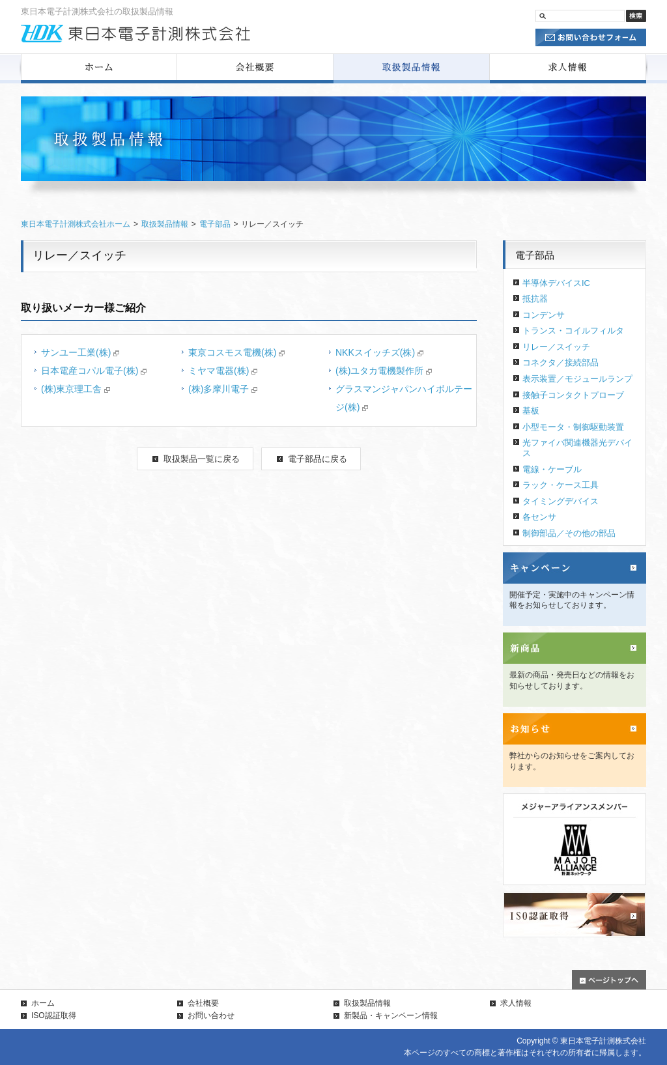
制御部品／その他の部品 (569, 533)
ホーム (43, 1003)
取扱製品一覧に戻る (201, 459)
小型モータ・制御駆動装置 (573, 427)
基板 (530, 411)
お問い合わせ (211, 1015)
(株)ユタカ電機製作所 (383, 370)
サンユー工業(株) (80, 352)
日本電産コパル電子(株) (94, 370)
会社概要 (203, 1003)
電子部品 (215, 224)
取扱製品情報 (164, 224)
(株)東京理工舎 (75, 389)
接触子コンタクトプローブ (573, 395)
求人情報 (516, 1003)
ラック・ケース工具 (560, 485)
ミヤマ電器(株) (222, 370)
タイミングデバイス (560, 501)
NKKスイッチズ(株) (379, 352)
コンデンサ (543, 315)
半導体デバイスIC (556, 283)
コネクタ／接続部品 (560, 362)
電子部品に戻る (317, 459)
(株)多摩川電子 (222, 389)
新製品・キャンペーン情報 (391, 1015)
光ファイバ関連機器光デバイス (577, 448)
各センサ (539, 517)
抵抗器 (535, 299)
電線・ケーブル (552, 469)
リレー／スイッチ (556, 347)
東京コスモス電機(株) (236, 352)
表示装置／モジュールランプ (577, 379)
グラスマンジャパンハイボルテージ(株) (403, 398)
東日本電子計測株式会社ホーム (75, 224)
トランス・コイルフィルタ (573, 330)
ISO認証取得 (53, 1015)
